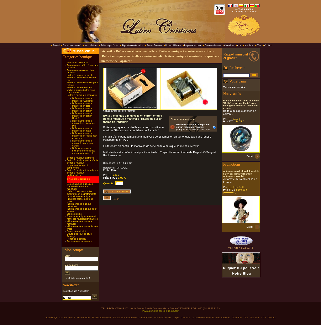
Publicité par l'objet (109, 45)
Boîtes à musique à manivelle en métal (82, 129)
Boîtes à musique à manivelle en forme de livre (83, 123)
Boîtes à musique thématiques (82, 170)
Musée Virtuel (84, 51)
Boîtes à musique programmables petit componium (77, 165)
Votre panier (239, 81)
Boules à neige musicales (80, 184)
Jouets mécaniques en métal (81, 216)
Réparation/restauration (132, 45)
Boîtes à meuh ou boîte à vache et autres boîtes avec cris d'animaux (81, 90)
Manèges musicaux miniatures (82, 219)
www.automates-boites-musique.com (160, 311)
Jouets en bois (74, 214)
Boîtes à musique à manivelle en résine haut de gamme (84, 135)
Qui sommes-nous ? (72, 45)
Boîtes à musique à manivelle (82, 95)
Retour (111, 199)
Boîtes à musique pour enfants (82, 160)
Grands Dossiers (154, 45)
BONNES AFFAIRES (78, 179)
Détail (250, 156)
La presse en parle (192, 45)
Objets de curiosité (76, 231)
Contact (267, 45)
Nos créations (91, 45)
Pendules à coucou (76, 239)
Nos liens (249, 45)
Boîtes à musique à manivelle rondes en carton (82, 143)
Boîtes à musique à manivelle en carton (82, 109)
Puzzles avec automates (79, 241)
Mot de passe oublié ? (79, 278)
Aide (239, 45)
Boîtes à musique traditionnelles (76, 173)
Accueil (56, 45)
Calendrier (229, 45)
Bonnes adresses (213, 45)
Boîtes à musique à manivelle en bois (82, 104)
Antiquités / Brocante (77, 62)
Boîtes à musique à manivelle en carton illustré (82, 115)
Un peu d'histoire (173, 45)
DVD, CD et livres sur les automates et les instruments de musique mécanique (81, 194)
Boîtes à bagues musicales (80, 75)
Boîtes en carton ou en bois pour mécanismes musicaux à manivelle (83, 150)
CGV (259, 45)
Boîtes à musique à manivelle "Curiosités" (83, 99)
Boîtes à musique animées (80, 157)
